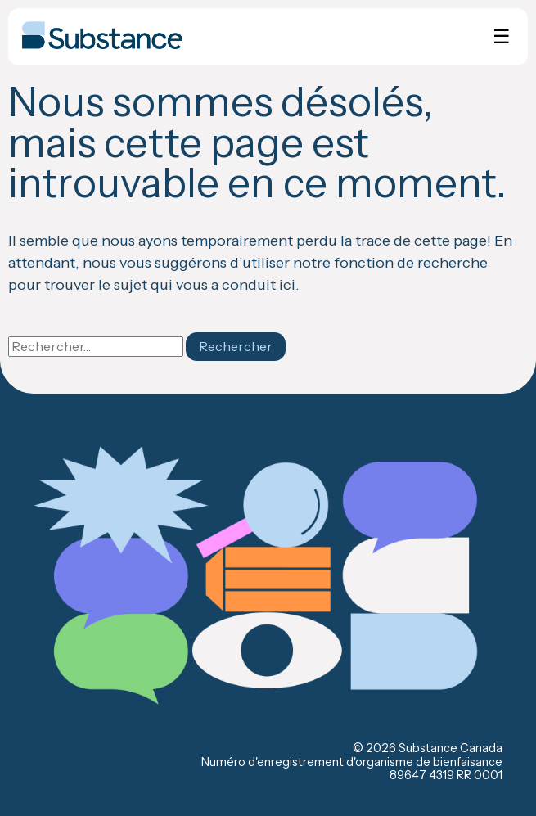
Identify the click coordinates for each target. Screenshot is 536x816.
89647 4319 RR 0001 (446, 775)
